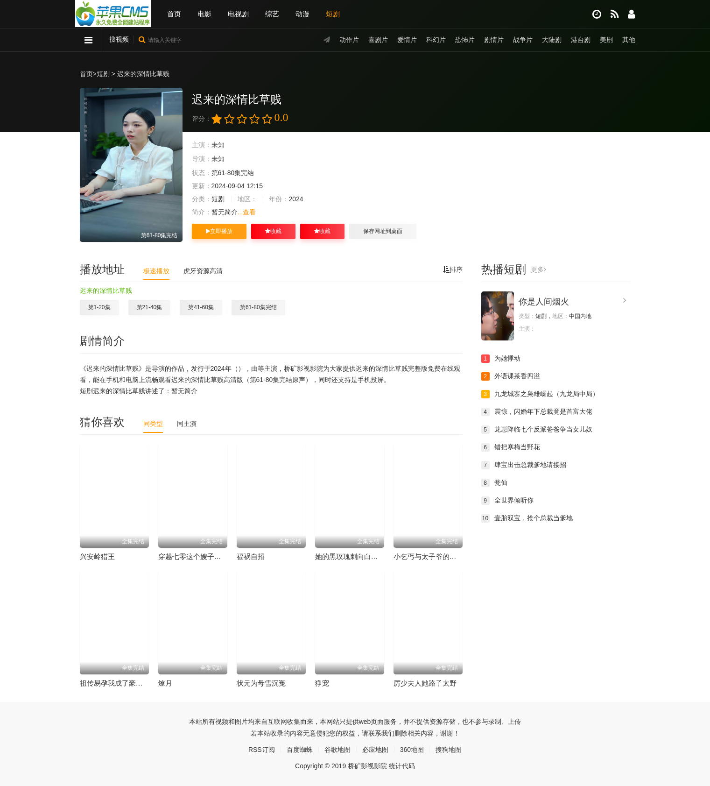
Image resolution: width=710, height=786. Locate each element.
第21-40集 (149, 307)
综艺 (272, 14)
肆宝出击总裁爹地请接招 (523, 465)
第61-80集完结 (258, 307)
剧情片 (494, 39)
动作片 (349, 39)
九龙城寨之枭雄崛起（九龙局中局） (540, 394)
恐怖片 (465, 39)
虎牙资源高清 (203, 271)
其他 (628, 39)
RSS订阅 (261, 749)
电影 (204, 14)
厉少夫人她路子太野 (425, 683)
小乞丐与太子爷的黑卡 (429, 556)
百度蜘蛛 (300, 749)
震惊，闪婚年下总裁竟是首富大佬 (536, 412)
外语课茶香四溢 (510, 376)
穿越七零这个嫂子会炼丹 (196, 556)
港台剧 (580, 39)
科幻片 (436, 39)
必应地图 (375, 749)
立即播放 (219, 231)
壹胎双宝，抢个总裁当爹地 (527, 518)
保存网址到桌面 (382, 231)
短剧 (333, 14)
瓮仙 (494, 483)
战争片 (523, 39)
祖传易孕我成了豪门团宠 (118, 683)
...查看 (247, 212)
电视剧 (238, 14)
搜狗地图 (449, 749)
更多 (538, 269)
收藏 (273, 231)
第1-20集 (99, 307)
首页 (174, 14)
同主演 (187, 423)
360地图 (412, 749)
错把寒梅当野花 (510, 447)
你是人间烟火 (544, 301)
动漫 (302, 14)
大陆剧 (552, 39)
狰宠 (322, 683)
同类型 (153, 423)
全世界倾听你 (507, 500)
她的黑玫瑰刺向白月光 (350, 556)
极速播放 (156, 271)
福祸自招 (251, 556)
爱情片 (407, 39)
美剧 (606, 39)
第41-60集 (201, 307)
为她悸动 (500, 358)
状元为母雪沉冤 (261, 683)
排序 (453, 269)
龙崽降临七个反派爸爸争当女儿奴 (536, 429)
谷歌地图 (337, 749)
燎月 (165, 683)
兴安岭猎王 (97, 556)
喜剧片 (378, 39)
